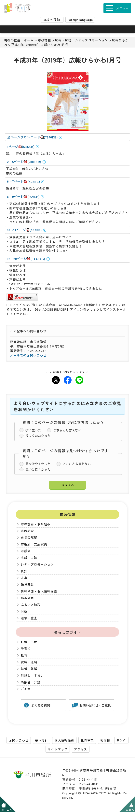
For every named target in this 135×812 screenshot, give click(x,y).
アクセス (80, 749)
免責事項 (87, 740)
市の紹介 (27, 531)
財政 (24, 611)
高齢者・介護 (31, 682)
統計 (24, 571)
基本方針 (41, 740)
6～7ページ (23, 181)
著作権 (105, 740)
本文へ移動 (52, 19)
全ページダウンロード (32, 137)
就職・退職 (29, 662)
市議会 (26, 551)
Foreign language (80, 19)
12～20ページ (26, 258)
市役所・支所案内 (34, 544)
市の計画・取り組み (35, 524)
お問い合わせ (19, 740)
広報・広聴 (29, 557)
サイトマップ (58, 749)
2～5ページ (24, 161)
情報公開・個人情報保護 (39, 591)
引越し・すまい (32, 675)
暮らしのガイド (67, 632)
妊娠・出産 (29, 642)
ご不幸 (26, 689)
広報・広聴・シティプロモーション (81, 40)
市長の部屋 (29, 537)
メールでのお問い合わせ (28, 355)
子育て (26, 648)
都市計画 (27, 598)
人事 (24, 578)
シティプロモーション (37, 564)
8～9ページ (23, 196)
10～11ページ (24, 229)
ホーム (29, 40)
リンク (121, 740)
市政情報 (44, 40)
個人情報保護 (64, 740)
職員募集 (27, 584)
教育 (24, 655)
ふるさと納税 (31, 604)
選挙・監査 (29, 618)
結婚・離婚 (29, 668)
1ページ (21, 146)
